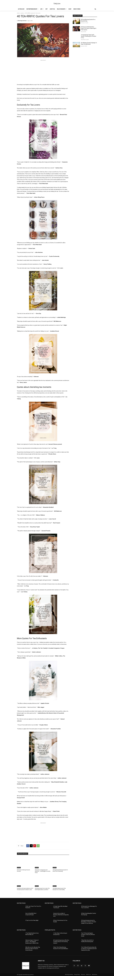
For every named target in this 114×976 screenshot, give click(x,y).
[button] (95, 9)
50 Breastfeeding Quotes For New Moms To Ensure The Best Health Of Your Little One (88, 922)
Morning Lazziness (22, 20)
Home (18, 13)
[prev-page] (18, 893)
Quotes (22, 13)
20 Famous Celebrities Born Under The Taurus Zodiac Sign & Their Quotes (88, 28)
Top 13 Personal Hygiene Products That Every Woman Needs (88, 935)
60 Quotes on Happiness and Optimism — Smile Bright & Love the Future (42, 871)
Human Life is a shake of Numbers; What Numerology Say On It (61, 915)
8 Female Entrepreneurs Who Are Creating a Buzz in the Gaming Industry (61, 942)
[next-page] (20, 893)
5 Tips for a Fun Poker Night (31, 920)
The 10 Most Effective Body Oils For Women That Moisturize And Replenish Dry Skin (89, 949)
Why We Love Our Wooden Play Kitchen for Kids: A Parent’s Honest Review (32, 949)
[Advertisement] (43, 71)
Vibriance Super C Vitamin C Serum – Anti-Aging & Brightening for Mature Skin (32, 942)
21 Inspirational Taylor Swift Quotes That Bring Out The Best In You (88, 36)
